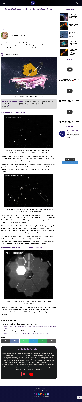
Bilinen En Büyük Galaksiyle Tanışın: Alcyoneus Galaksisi (73, 52)
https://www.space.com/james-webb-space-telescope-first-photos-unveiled (26, 333)
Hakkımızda (35, 391)
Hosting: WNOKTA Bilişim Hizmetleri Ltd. (40, 397)
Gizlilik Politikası (45, 391)
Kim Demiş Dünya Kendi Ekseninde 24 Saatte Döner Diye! (74, 16)
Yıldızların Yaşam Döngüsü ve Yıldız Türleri (73, 26)
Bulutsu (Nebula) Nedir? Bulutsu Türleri (73, 43)
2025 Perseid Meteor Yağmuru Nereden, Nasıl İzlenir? (73, 34)
